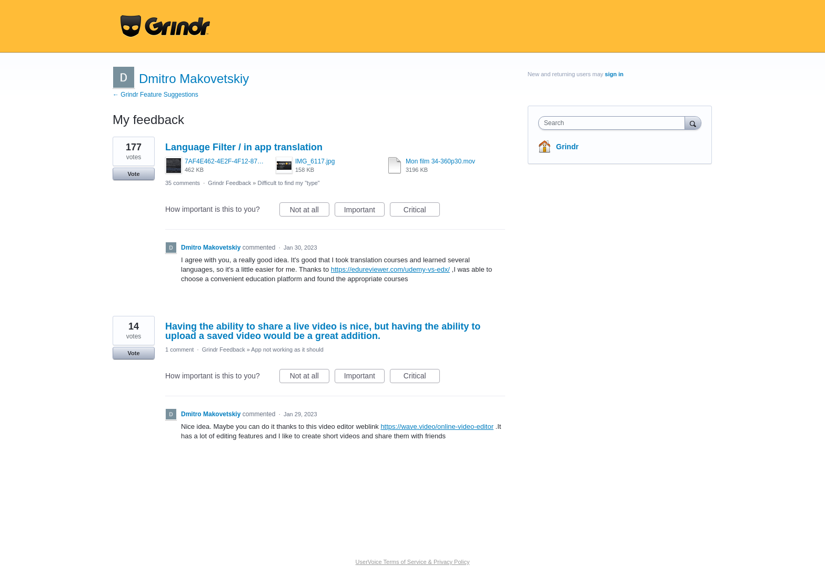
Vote (133, 174)
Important (364, 211)
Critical (422, 211)
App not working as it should (287, 349)
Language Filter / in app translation (244, 147)
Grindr (567, 146)
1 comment (179, 349)
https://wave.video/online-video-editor (437, 426)
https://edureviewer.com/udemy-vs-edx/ (390, 269)
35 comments (182, 183)
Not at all (309, 211)
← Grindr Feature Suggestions (155, 94)
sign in (614, 74)
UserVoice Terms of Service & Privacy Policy (413, 562)
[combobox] (614, 123)
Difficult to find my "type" (289, 183)
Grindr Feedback (229, 183)
